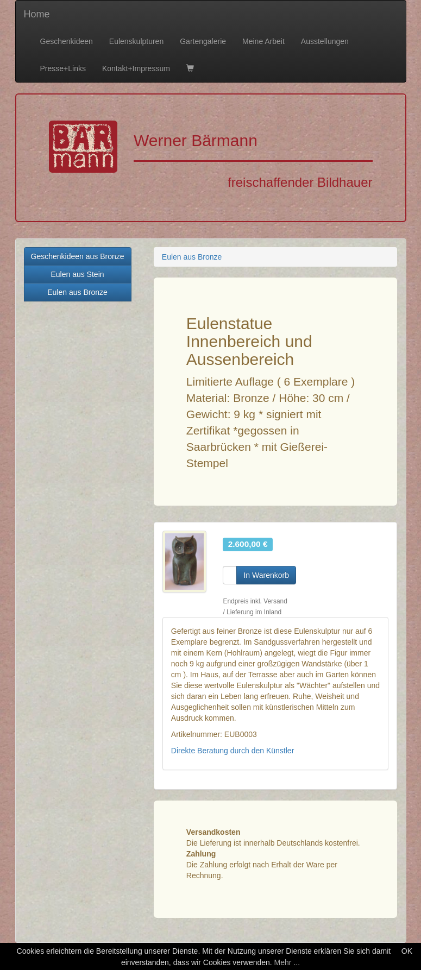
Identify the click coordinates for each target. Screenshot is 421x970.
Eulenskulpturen (136, 41)
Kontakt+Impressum (136, 68)
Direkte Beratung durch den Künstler (232, 750)
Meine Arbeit (263, 41)
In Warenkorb (266, 575)
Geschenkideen (66, 41)
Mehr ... (287, 962)
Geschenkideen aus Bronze (77, 256)
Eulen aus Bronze (77, 292)
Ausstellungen (325, 41)
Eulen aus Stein (77, 274)
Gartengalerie (203, 41)
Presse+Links (63, 68)
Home (37, 14)
